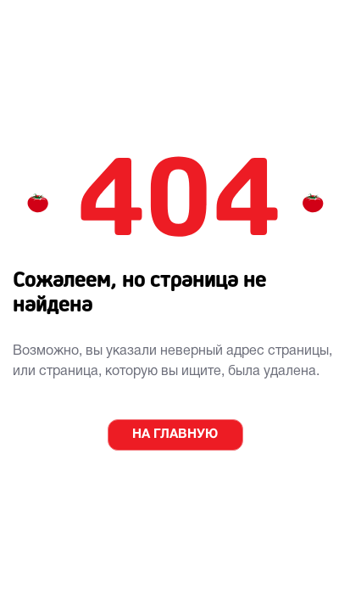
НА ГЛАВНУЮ (175, 434)
